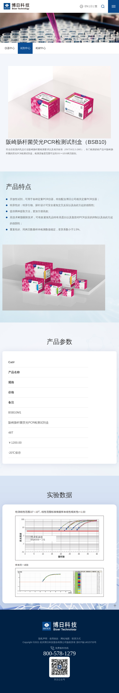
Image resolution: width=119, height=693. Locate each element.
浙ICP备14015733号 (86, 642)
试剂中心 (25, 48)
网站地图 (65, 638)
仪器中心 (10, 48)
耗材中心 (41, 48)
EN (86, 6)
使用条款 (53, 638)
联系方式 (76, 638)
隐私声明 (42, 638)
